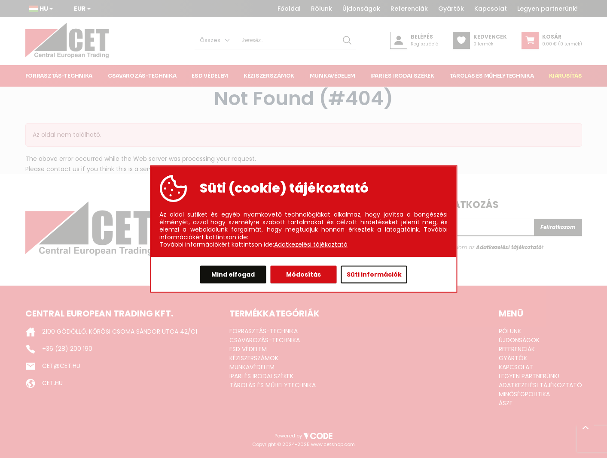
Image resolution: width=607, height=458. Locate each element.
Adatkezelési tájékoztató (311, 245)
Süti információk (374, 274)
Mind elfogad (233, 274)
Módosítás (303, 274)
